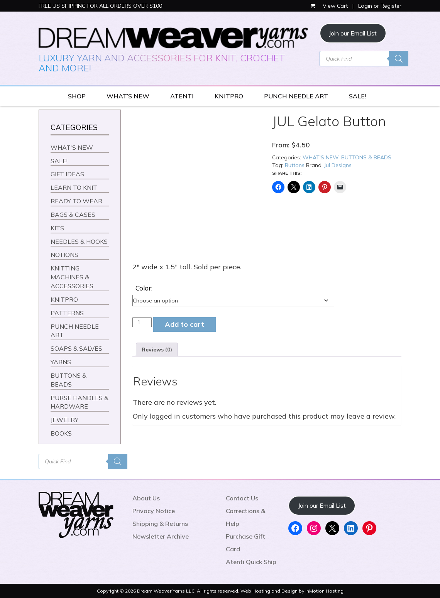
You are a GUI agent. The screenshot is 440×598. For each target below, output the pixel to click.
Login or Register (379, 5)
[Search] (398, 58)
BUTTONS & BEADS (366, 157)
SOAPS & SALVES (76, 348)
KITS (57, 228)
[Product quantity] (142, 322)
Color (143, 288)
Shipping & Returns (160, 523)
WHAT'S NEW (320, 157)
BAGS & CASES (73, 214)
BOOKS (61, 433)
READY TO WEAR (76, 201)
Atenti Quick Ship (251, 562)
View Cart (329, 5)
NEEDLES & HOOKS (79, 241)
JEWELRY (64, 420)
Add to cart (184, 324)
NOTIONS (64, 254)
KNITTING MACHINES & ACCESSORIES (72, 277)
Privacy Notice (153, 511)
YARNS (61, 362)
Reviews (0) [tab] (157, 349)
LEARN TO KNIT (74, 187)
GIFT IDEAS (67, 174)
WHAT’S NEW (128, 96)
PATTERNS (67, 313)
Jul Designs (338, 165)
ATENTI (182, 96)
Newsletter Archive (160, 536)
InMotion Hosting (324, 591)
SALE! (357, 96)
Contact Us (242, 498)
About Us (146, 498)
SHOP (77, 96)
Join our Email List (353, 33)
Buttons (295, 165)
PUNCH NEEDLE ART (296, 96)
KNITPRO (229, 96)
